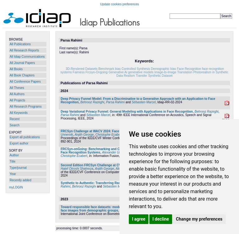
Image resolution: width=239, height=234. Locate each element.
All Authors (17, 94)
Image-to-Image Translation (173, 72)
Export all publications (25, 137)
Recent (15, 119)
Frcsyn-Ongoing (97, 72)
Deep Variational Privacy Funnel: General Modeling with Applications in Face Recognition (127, 111)
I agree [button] (138, 219)
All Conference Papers (25, 81)
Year (13, 174)
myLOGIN (16, 187)
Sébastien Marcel (144, 102)
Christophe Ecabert (109, 134)
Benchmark (106, 69)
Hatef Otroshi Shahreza (77, 168)
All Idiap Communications (27, 56)
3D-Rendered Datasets (81, 69)
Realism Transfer (136, 75)
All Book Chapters (22, 75)
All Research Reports (24, 50)
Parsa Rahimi (115, 102)
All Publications (20, 44)
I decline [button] (160, 219)
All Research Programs (26, 106)
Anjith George (84, 134)
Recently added (20, 180)
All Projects (17, 100)
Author (14, 155)
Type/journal (18, 167)
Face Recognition (189, 69)
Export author (19, 143)
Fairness (79, 72)
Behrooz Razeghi (92, 102)
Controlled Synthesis (136, 69)
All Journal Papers (22, 63)
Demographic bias (163, 69)
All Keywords (19, 113)
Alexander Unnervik (115, 152)
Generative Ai (118, 72)
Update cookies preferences (119, 4)
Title (13, 161)
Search (15, 125)
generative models (140, 72)
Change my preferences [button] (199, 219)
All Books (16, 69)
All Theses (17, 88)
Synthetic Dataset (160, 75)
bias (117, 69)
